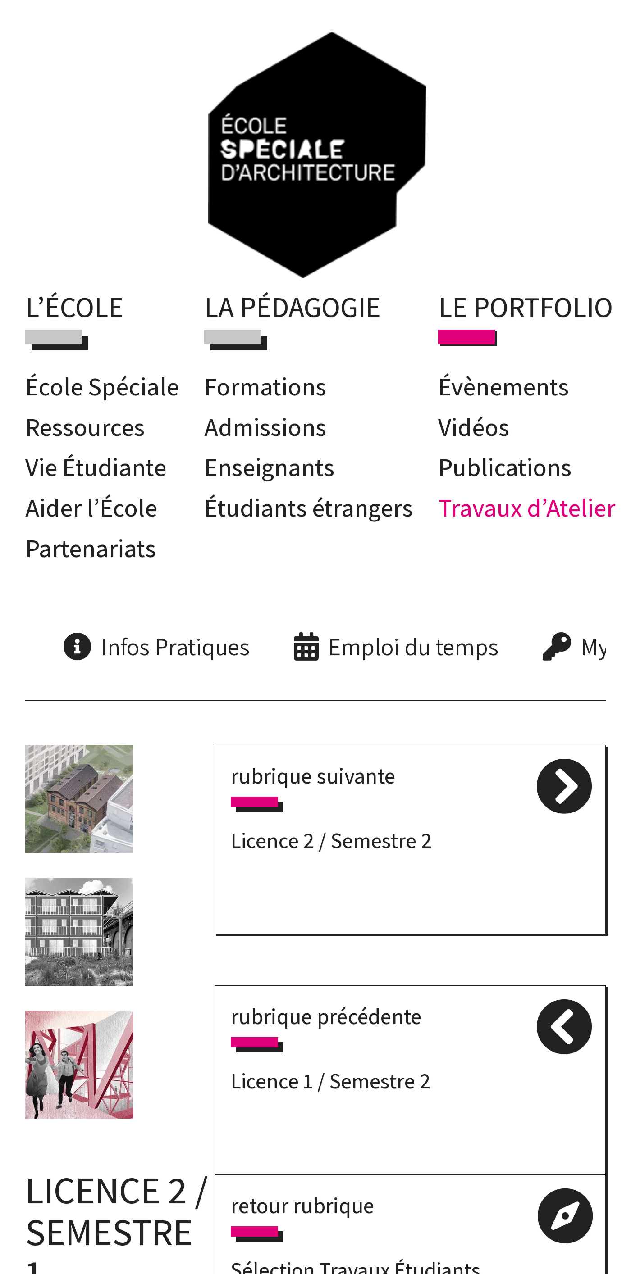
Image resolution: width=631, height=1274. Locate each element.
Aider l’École (91, 507)
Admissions (265, 426)
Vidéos (473, 426)
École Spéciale (102, 386)
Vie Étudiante (95, 466)
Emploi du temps (413, 646)
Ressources (85, 426)
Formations (265, 386)
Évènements (503, 386)
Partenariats (90, 547)
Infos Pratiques (175, 646)
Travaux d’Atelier (526, 507)
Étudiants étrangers (308, 507)
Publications (505, 466)
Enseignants (269, 466)
